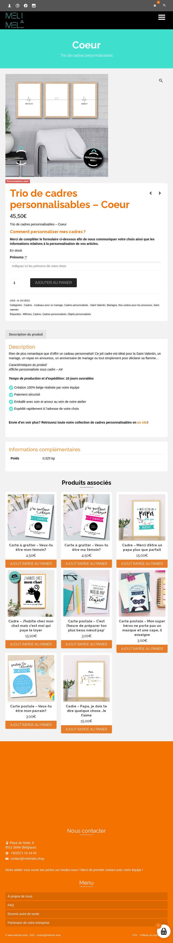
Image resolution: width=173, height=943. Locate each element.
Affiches (27, 314)
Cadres (37, 314)
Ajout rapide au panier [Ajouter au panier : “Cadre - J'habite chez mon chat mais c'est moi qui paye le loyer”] (31, 644)
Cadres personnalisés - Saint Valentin (84, 305)
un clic (142, 422)
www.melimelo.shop (17, 935)
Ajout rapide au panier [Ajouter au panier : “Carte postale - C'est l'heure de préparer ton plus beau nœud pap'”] (86, 644)
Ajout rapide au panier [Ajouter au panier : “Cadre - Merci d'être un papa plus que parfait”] (142, 564)
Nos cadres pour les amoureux (135, 305)
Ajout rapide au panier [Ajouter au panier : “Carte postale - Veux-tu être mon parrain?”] (31, 725)
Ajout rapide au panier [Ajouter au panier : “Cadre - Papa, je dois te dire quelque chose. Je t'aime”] (86, 729)
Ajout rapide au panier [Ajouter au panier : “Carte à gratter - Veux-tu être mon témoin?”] (31, 564)
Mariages (112, 305)
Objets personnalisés (79, 314)
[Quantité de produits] (14, 282)
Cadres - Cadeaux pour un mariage (43, 305)
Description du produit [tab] (26, 334)
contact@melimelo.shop (24, 858)
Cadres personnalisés (54, 314)
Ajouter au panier (53, 283)
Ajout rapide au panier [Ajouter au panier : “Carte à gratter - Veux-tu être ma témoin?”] (86, 564)
